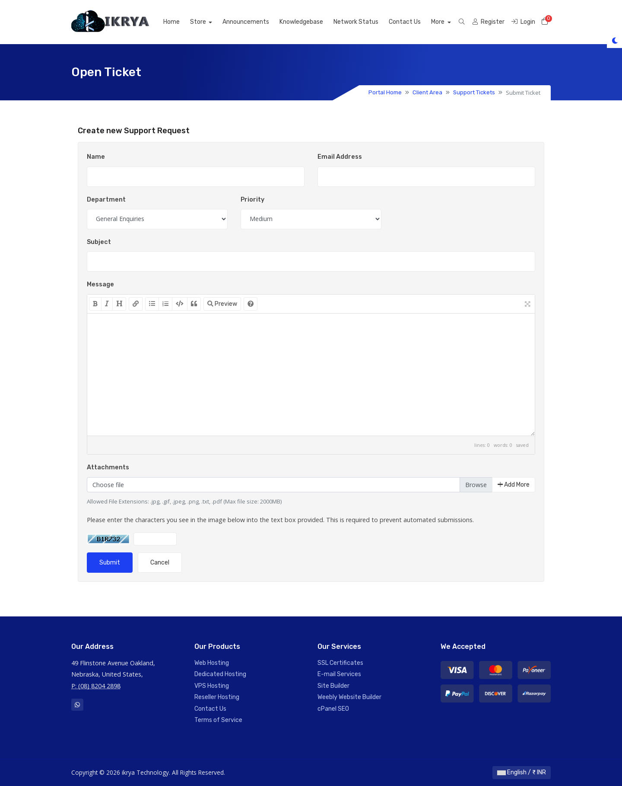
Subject (99, 242)
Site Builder (333, 686)
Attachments (108, 467)
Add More (514, 484)
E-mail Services (339, 674)
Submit (109, 562)
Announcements (255, 22)
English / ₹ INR (521, 772)
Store (208, 22)
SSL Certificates (340, 663)
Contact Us (415, 22)
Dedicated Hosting (220, 674)
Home (181, 22)
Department (106, 199)
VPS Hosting (211, 686)
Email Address (339, 156)
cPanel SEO (333, 708)
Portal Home (385, 92)
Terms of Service (218, 720)
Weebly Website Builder (349, 697)
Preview (222, 304)
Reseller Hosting (216, 697)
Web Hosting (211, 663)
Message (100, 284)
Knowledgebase (311, 22)
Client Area (427, 92)
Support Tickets (474, 92)
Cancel (159, 562)
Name (96, 156)
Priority (252, 199)
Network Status (365, 22)
